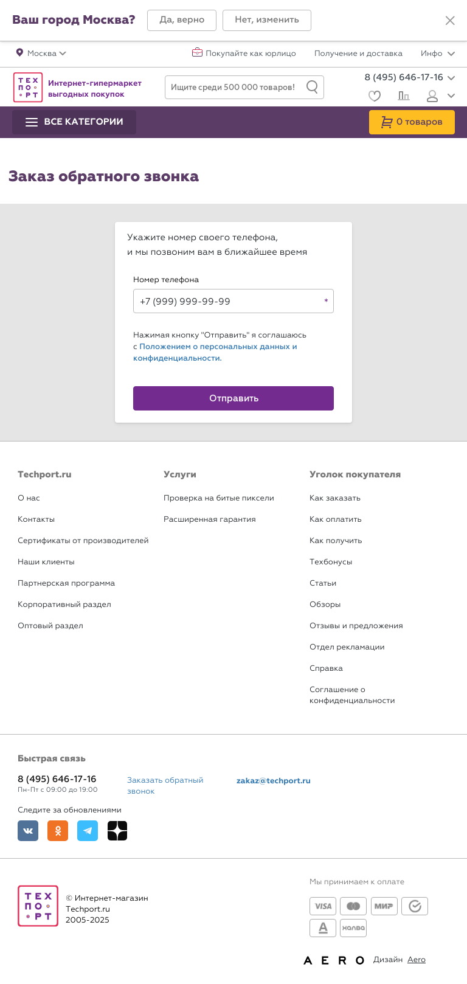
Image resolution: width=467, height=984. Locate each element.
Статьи (323, 583)
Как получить (336, 541)
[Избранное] (373, 98)
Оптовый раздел (50, 626)
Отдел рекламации (347, 647)
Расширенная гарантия (210, 519)
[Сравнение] (402, 97)
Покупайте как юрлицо (251, 54)
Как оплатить (336, 519)
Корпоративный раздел (64, 604)
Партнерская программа (66, 583)
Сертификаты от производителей (83, 541)
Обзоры (325, 604)
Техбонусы (331, 562)
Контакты (36, 519)
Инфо (438, 54)
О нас (29, 498)
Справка (326, 668)
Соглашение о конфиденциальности (352, 695)
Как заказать (335, 498)
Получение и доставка (358, 54)
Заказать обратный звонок (165, 786)
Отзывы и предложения (356, 626)
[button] (181, 20)
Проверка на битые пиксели (219, 498)
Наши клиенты (46, 562)
